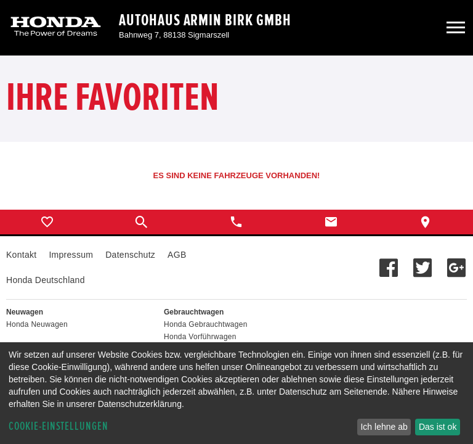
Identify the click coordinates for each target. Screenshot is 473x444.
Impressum (71, 255)
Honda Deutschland (45, 280)
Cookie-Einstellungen (58, 426)
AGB (177, 255)
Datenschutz (130, 255)
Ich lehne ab (383, 427)
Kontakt (21, 255)
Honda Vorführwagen (200, 336)
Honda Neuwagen (37, 324)
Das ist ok (437, 427)
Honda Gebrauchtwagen (206, 324)
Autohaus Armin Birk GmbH (205, 20)
